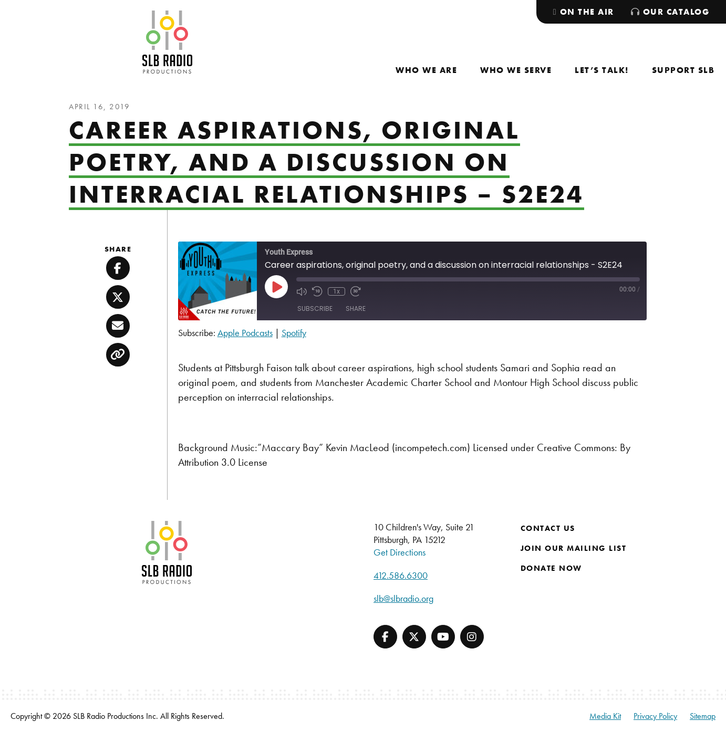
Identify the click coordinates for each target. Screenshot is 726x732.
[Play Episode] (276, 286)
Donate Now (551, 568)
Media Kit (605, 715)
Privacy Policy (655, 715)
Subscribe (315, 308)
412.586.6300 (401, 575)
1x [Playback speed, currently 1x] (336, 291)
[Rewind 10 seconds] (317, 291)
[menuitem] (426, 70)
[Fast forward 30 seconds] (355, 291)
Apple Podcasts (245, 333)
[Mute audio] (301, 291)
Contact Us (548, 528)
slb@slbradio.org (403, 598)
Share (356, 308)
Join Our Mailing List (574, 548)
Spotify (294, 333)
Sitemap (702, 715)
